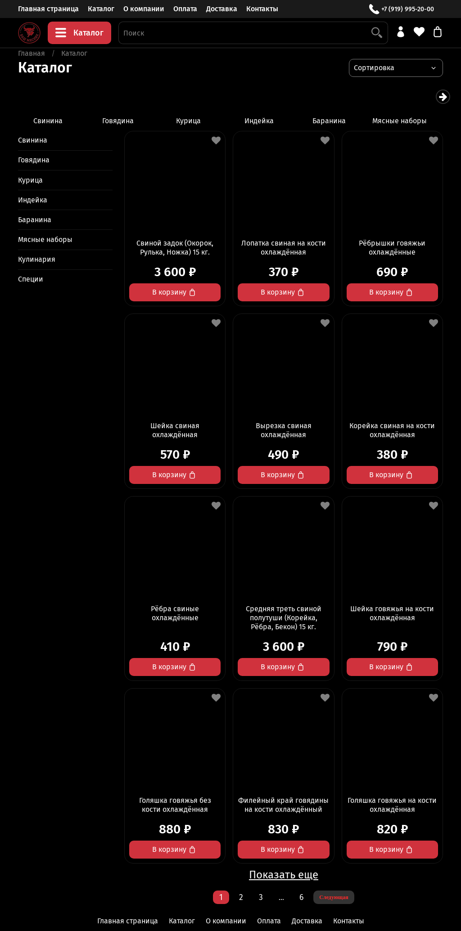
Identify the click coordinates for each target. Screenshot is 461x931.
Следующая (333, 898)
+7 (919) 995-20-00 (401, 9)
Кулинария (36, 260)
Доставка (221, 8)
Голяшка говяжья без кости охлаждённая (175, 806)
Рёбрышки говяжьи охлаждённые (392, 248)
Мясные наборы (412, 121)
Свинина (48, 121)
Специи (30, 280)
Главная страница (48, 8)
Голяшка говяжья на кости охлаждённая (392, 806)
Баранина (339, 121)
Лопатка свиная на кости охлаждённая (283, 248)
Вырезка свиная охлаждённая (284, 431)
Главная (31, 53)
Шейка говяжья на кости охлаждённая (392, 614)
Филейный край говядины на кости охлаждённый (283, 806)
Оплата (185, 8)
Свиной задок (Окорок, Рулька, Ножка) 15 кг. (174, 248)
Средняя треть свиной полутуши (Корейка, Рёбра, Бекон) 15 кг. (283, 618)
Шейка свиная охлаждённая (174, 431)
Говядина (121, 121)
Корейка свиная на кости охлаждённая (392, 431)
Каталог (101, 8)
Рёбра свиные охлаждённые (175, 614)
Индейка (266, 121)
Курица (194, 121)
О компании (143, 8)
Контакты (262, 8)
